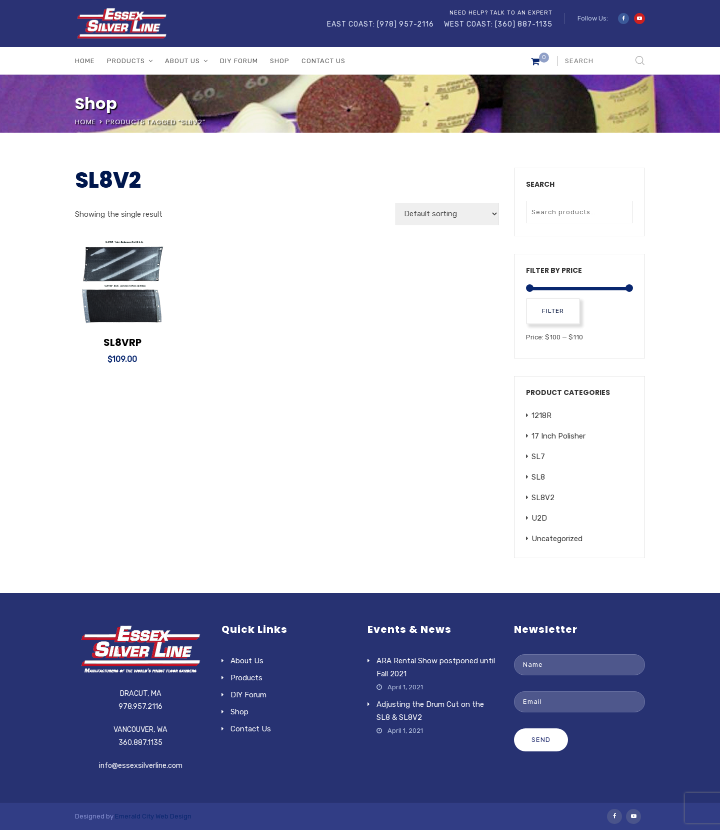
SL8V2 (543, 497)
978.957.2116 (140, 706)
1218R (542, 415)
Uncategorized (557, 538)
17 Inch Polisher (559, 436)
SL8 (538, 477)
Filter (553, 310)
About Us (182, 61)
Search (623, 212)
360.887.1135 (140, 742)
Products (126, 61)
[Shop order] (447, 214)
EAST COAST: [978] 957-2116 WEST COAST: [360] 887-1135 (439, 24)
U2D (539, 518)
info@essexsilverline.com (140, 765)
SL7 (538, 456)
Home (85, 61)
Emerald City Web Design (153, 816)
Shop (280, 61)
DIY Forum (239, 61)
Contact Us (324, 61)
